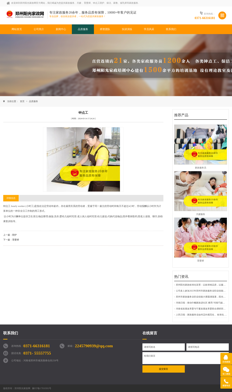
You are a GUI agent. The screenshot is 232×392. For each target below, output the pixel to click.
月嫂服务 (200, 214)
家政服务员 (200, 168)
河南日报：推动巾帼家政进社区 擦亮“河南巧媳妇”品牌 (203, 303)
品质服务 (33, 101)
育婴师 (15, 240)
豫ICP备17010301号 (41, 388)
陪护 (14, 235)
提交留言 (163, 369)
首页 (22, 101)
